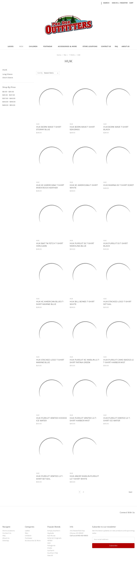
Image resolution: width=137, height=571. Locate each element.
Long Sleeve (7, 74)
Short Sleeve (7, 78)
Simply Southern (53, 531)
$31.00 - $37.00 (8, 95)
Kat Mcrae (51, 536)
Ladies (11, 46)
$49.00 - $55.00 (8, 105)
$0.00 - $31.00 (8, 92)
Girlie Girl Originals (54, 538)
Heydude (50, 533)
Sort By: (40, 73)
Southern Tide (52, 553)
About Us (125, 46)
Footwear (48, 46)
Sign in (115, 3)
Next (131, 492)
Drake (49, 548)
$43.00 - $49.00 (8, 102)
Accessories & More (68, 46)
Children (34, 46)
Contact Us (106, 46)
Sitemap (5, 541)
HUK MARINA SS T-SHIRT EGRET (118, 185)
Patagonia (51, 546)
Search (106, 3)
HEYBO (49, 541)
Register (124, 3)
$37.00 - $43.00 (8, 98)
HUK (49, 543)
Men (22, 46)
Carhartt (50, 551)
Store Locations (90, 46)
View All (50, 555)
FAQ (116, 46)
